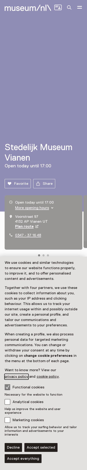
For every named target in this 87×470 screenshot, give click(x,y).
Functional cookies (24, 387)
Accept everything (23, 459)
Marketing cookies (28, 420)
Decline (13, 447)
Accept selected (41, 447)
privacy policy (16, 376)
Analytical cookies (28, 402)
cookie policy (48, 376)
